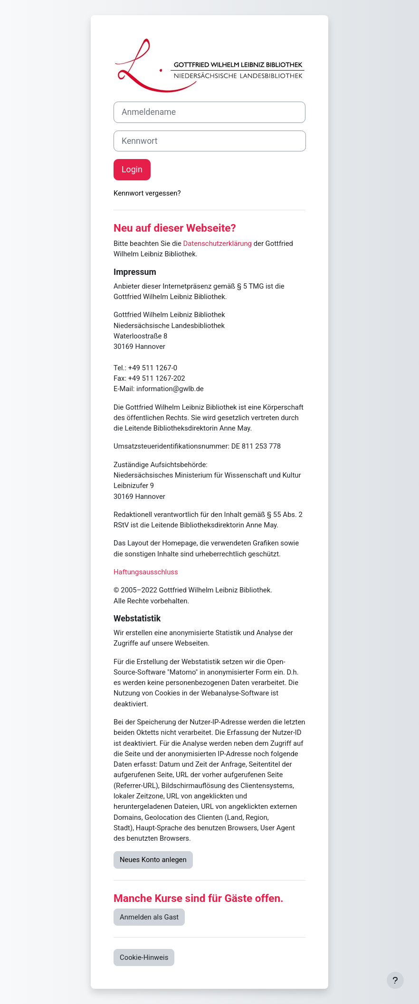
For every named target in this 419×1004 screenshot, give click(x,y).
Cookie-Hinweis (144, 957)
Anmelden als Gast (149, 917)
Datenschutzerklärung (217, 243)
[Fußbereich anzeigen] (395, 980)
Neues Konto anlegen (153, 859)
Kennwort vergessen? (147, 193)
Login (132, 169)
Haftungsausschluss (146, 572)
